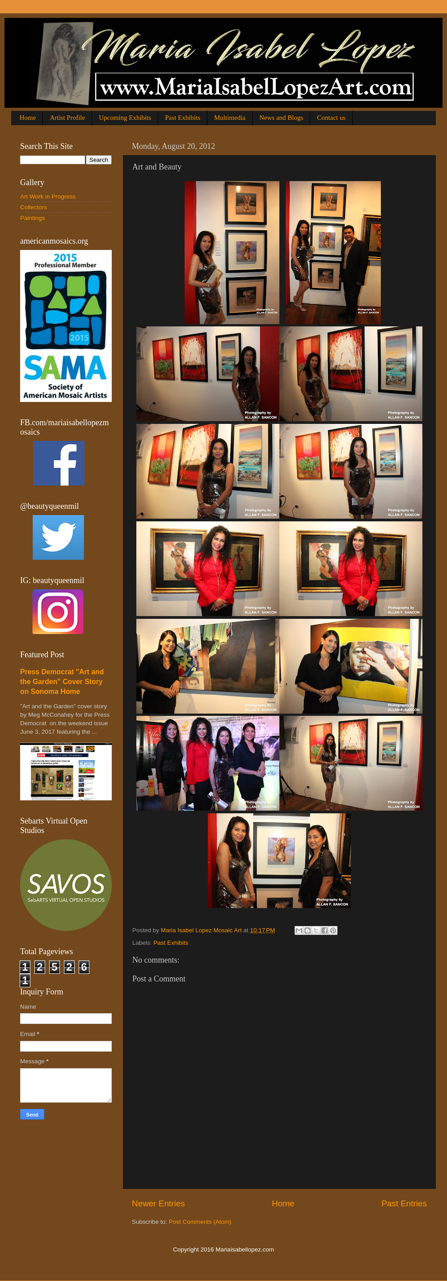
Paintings (32, 218)
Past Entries (404, 1203)
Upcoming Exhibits (125, 117)
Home (28, 117)
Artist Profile (67, 117)
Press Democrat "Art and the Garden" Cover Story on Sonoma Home (62, 681)
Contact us (331, 117)
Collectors (33, 207)
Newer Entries (158, 1203)
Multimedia (229, 117)
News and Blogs (281, 117)
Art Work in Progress (48, 196)
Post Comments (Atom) (200, 1221)
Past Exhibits (182, 117)
